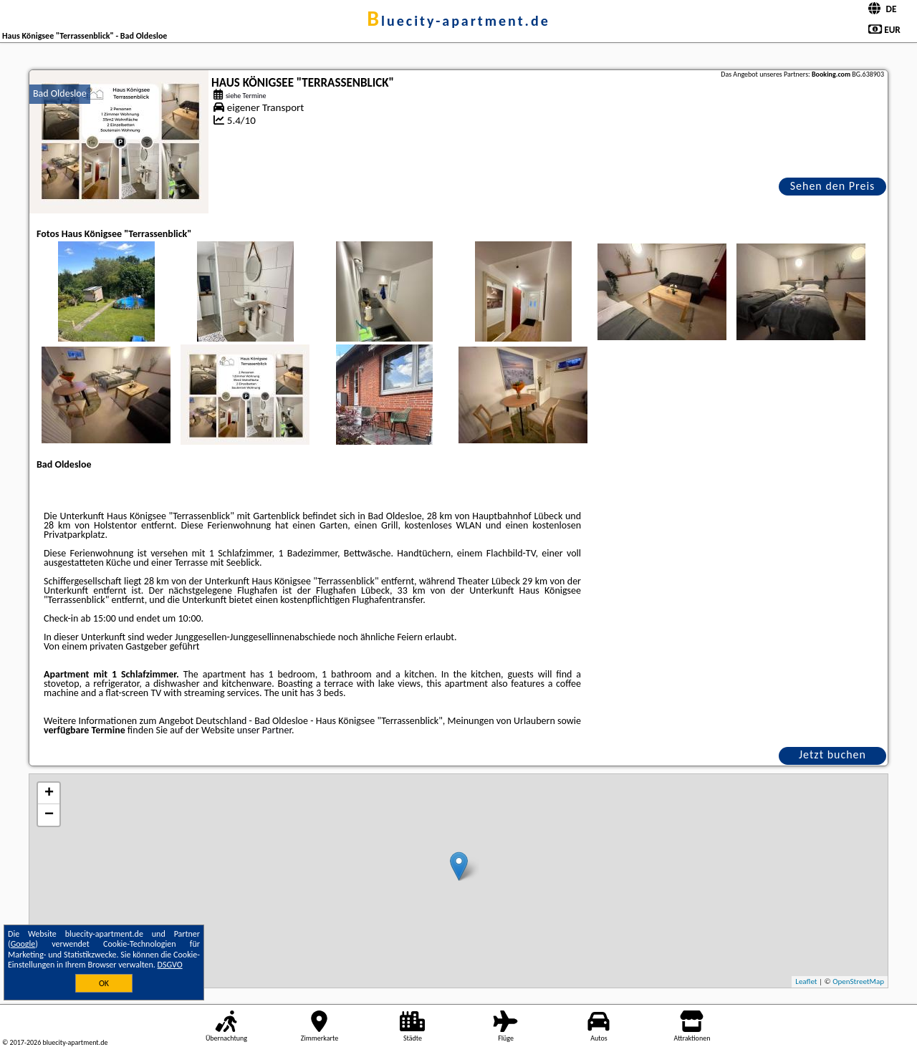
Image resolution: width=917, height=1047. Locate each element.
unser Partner (264, 730)
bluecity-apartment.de (458, 20)
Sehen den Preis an (832, 187)
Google (23, 944)
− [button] (49, 815)
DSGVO (170, 965)
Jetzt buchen (832, 754)
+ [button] (49, 793)
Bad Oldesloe (60, 93)
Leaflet (806, 981)
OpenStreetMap (858, 981)
